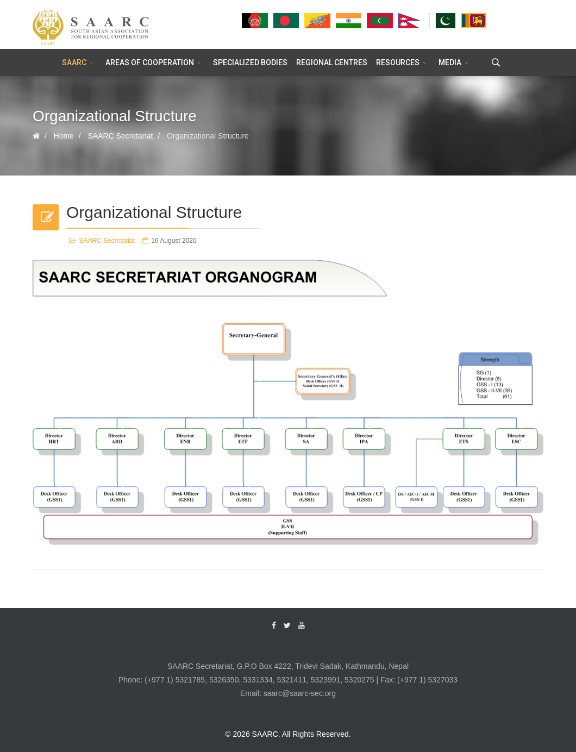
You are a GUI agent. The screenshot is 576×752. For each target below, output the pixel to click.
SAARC (74, 62)
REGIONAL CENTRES (331, 62)
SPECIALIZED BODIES (250, 62)
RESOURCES (398, 62)
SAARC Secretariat (107, 241)
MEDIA (450, 62)
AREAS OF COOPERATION (149, 62)
